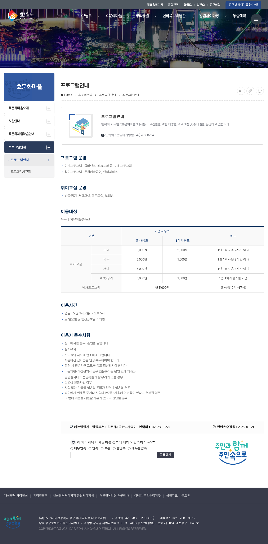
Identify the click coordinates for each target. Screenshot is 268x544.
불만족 (119, 448)
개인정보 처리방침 (16, 495)
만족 (93, 448)
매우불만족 (137, 448)
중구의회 (215, 4)
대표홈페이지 (155, 4)
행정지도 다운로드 (178, 495)
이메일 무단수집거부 (147, 495)
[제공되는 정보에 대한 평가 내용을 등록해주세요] (113, 455)
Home (68, 95)
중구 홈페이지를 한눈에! (243, 4)
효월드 (188, 4)
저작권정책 (40, 495)
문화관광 (173, 4)
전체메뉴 (256, 19)
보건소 (201, 4)
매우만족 (78, 448)
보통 (105, 448)
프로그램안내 (107, 95)
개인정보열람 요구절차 (114, 495)
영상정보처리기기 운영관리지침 (73, 495)
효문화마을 (85, 95)
